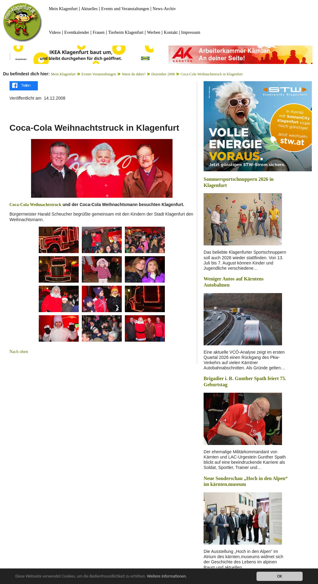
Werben (153, 32)
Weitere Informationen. (167, 576)
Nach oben (19, 351)
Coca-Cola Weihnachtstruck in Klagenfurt (212, 74)
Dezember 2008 (163, 74)
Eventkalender (76, 32)
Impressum (190, 32)
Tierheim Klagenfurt (126, 32)
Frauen (99, 32)
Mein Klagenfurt (63, 8)
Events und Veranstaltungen (125, 8)
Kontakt (171, 32)
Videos (55, 32)
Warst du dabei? (133, 74)
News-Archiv (164, 8)
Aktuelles (89, 8)
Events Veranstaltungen (98, 74)
